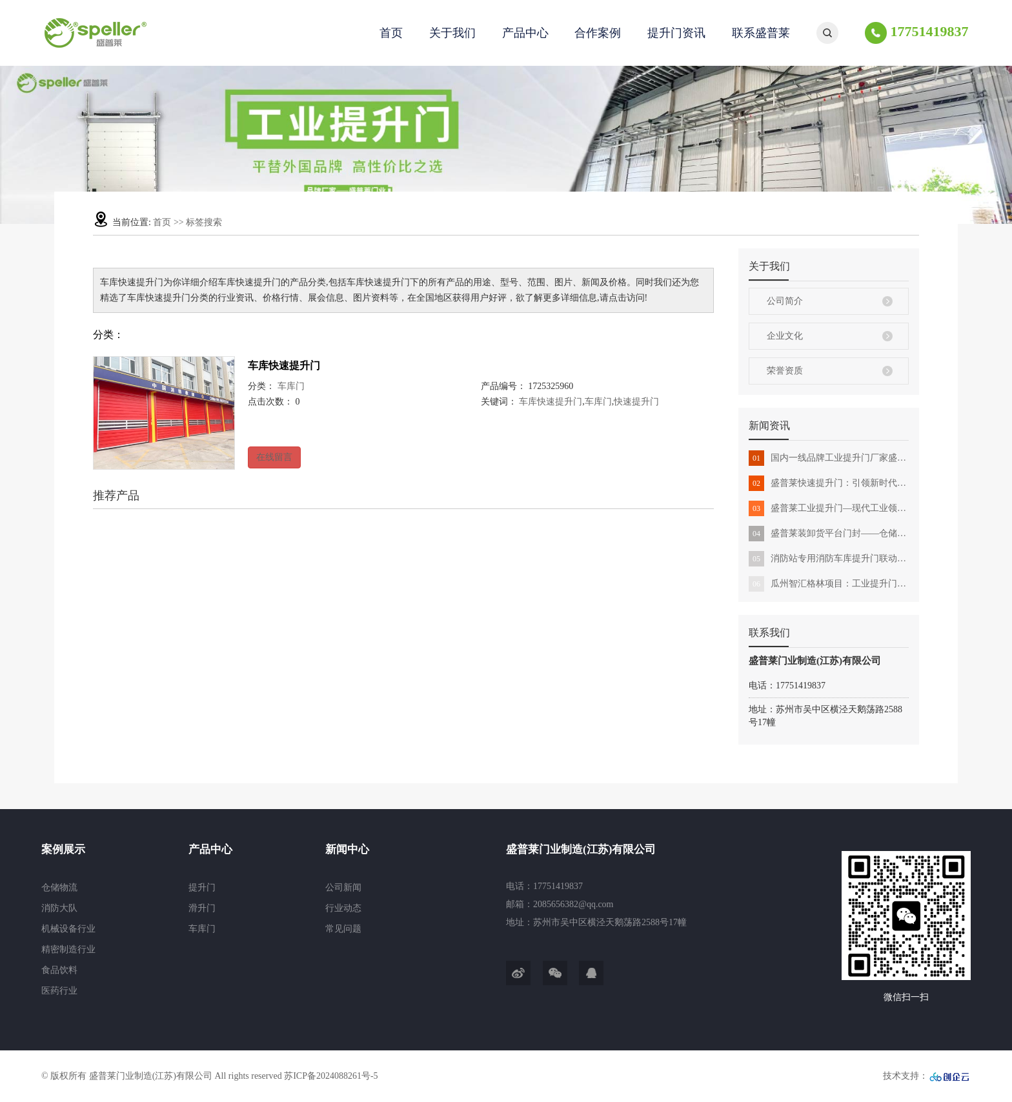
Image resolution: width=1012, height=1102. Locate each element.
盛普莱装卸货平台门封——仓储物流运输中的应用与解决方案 (829, 533)
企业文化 (785, 336)
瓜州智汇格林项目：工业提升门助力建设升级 (829, 584)
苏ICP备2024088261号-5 (331, 1076)
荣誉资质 (785, 371)
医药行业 (59, 991)
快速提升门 (636, 401)
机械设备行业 (68, 929)
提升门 (202, 887)
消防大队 (59, 908)
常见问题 (343, 929)
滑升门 (202, 908)
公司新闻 (343, 887)
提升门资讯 (676, 32)
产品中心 (525, 32)
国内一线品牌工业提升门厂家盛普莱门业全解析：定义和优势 (829, 458)
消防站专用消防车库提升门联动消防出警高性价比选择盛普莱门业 (829, 558)
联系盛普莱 (761, 32)
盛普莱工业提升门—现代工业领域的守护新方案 (829, 508)
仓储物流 (59, 887)
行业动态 (343, 908)
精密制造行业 (68, 949)
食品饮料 (59, 970)
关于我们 (452, 32)
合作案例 (597, 32)
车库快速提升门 (284, 365)
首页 (391, 32)
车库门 (291, 386)
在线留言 (274, 457)
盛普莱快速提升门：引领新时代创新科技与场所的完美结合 (829, 483)
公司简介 (785, 301)
